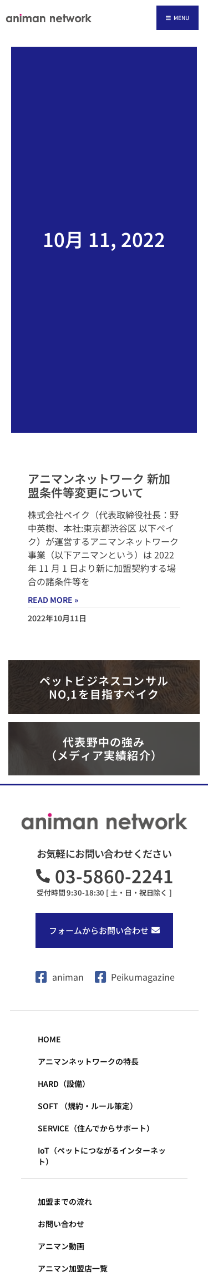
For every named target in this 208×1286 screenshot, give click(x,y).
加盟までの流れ (65, 1201)
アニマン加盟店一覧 (73, 1268)
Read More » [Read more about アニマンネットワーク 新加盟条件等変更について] (53, 599)
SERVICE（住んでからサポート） (96, 1128)
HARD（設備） (64, 1083)
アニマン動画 (61, 1246)
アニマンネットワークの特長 (88, 1061)
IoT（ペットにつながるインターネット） (102, 1156)
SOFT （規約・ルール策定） (88, 1105)
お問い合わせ (61, 1223)
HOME (49, 1039)
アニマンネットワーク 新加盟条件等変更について (99, 485)
